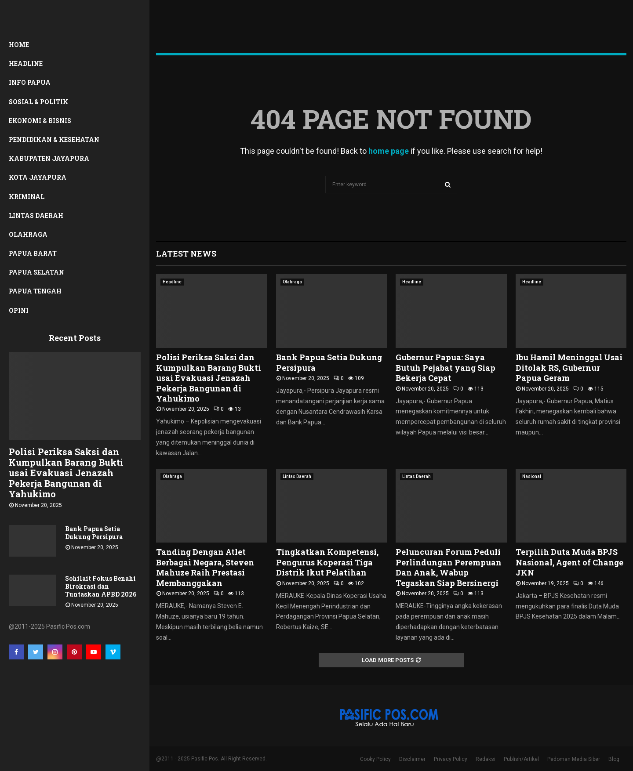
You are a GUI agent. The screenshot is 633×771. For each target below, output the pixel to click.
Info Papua (30, 82)
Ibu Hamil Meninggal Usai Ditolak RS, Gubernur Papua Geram (569, 367)
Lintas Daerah (36, 215)
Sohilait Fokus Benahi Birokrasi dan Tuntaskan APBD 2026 (100, 586)
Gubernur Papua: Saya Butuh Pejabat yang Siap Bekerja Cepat (445, 367)
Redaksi (485, 759)
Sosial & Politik (38, 102)
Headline (26, 63)
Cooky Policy (375, 759)
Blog (613, 759)
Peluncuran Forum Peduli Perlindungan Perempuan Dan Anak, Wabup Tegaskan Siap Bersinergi (449, 567)
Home (19, 44)
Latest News (186, 253)
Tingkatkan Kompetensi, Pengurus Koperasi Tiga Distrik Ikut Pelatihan (327, 562)
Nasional (531, 476)
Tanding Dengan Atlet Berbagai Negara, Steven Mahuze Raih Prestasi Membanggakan (205, 567)
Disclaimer (412, 759)
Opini (19, 310)
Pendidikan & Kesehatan (54, 139)
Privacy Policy (450, 759)
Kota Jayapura (37, 177)
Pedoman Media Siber (573, 759)
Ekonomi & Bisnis (40, 120)
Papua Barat (33, 253)
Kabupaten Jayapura (49, 158)
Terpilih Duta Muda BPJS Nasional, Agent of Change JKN (569, 562)
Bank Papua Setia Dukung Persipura (94, 533)
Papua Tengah (35, 291)
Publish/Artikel (521, 759)
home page (388, 151)
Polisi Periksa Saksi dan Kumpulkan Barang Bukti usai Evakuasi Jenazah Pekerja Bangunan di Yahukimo (66, 473)
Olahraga (28, 234)
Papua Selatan (36, 272)
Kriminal (26, 196)
